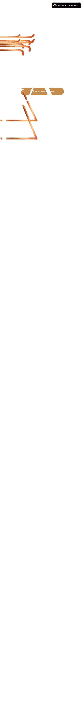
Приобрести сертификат (66, 5)
